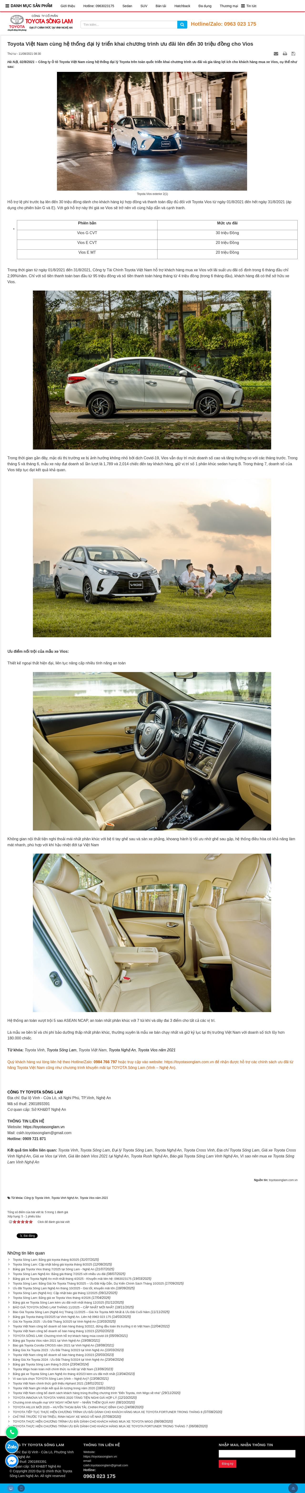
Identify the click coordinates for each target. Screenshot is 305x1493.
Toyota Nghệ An (122, 1050)
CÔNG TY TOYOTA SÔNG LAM (35, 1092)
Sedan (127, 6)
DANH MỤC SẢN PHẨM (31, 6)
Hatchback (182, 6)
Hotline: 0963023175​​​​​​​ (98, 6)
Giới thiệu (68, 6)
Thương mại (229, 6)
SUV (144, 6)
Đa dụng (204, 6)
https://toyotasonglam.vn (43, 1127)
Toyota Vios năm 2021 (157, 1050)
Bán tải (161, 6)
